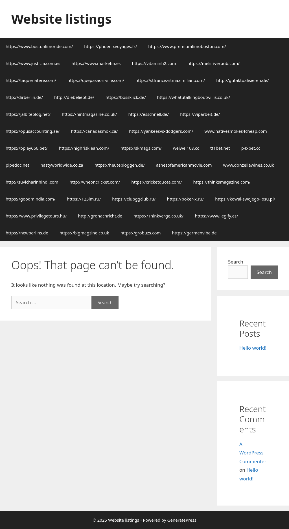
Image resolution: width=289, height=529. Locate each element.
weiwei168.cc (186, 148)
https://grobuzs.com (141, 233)
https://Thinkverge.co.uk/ (158, 216)
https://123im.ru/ (84, 199)
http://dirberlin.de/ (24, 97)
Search (235, 261)
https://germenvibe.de (194, 233)
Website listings (61, 18)
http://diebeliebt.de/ (74, 97)
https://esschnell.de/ (148, 114)
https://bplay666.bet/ (27, 148)
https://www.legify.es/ (216, 216)
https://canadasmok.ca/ (94, 131)
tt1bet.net (220, 148)
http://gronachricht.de (100, 216)
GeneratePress (181, 520)
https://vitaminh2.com (154, 63)
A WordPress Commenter (252, 453)
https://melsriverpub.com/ (213, 63)
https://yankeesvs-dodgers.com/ (161, 131)
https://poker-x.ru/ (185, 199)
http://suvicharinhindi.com (32, 182)
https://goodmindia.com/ (31, 199)
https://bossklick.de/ (126, 97)
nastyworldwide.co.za (61, 165)
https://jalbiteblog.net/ (28, 114)
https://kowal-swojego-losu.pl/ (245, 199)
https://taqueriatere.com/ (31, 80)
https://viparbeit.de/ (200, 114)
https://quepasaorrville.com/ (95, 80)
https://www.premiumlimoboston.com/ (187, 46)
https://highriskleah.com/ (84, 148)
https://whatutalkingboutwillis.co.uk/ (193, 97)
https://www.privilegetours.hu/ (36, 216)
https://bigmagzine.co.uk (84, 233)
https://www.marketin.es (96, 63)
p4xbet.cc (250, 148)
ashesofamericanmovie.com (184, 165)
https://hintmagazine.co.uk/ (89, 114)
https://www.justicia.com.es (33, 63)
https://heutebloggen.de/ (120, 165)
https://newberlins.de (27, 233)
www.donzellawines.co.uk (248, 165)
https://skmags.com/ (141, 148)
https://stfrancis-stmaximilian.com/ (170, 80)
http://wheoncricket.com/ (95, 182)
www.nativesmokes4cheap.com (236, 131)
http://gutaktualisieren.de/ (242, 80)
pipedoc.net (17, 165)
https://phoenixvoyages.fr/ (110, 46)
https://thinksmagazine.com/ (221, 182)
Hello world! (252, 348)
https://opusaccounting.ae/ (33, 131)
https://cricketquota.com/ (156, 182)
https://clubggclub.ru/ (134, 199)
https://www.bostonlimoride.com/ (39, 46)
